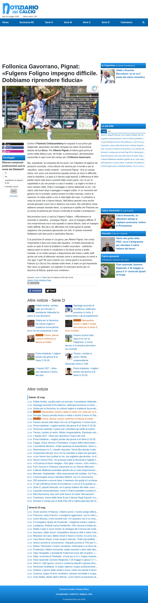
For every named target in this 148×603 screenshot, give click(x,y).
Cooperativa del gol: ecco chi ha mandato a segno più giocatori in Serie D (70, 453)
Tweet (50, 291)
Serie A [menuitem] (49, 22)
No (6, 176)
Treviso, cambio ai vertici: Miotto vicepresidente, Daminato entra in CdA (69, 432)
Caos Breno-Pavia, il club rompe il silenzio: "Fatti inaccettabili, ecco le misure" (72, 539)
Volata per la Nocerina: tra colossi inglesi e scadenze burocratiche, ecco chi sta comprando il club (82, 408)
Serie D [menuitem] (106, 22)
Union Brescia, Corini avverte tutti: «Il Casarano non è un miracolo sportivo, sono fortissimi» (79, 518)
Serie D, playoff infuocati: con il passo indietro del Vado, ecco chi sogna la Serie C (74, 487)
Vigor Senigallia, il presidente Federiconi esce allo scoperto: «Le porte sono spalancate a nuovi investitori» (86, 553)
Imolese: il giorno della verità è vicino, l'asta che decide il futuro (65, 570)
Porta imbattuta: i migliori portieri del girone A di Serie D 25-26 (85, 371)
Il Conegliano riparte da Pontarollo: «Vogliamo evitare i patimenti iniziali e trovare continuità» (79, 522)
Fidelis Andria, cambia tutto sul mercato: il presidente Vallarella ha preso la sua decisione (78, 401)
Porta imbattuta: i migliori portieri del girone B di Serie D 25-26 (48, 357)
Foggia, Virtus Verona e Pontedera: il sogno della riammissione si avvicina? (71, 443)
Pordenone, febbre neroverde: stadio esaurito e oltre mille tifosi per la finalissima (73, 549)
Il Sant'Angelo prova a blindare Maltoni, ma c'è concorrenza (63, 477)
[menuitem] (143, 22)
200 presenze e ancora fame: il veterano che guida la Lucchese (65, 480)
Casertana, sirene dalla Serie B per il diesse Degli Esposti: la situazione (69, 497)
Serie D (38, 277)
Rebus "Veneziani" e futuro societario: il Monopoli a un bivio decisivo (67, 546)
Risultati (13, 196)
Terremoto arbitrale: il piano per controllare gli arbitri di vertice (64, 429)
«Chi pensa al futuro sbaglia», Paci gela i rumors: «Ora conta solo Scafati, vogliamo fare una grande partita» (87, 463)
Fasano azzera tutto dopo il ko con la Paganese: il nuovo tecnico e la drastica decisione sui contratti (80, 342)
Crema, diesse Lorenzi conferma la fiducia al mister (47, 338)
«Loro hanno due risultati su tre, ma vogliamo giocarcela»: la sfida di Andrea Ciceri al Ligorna (80, 456)
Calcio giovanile (110, 256)
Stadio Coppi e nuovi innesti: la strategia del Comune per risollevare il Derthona (73, 529)
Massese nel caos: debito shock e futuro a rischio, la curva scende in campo (71, 536)
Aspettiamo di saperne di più (14, 181)
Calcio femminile (111, 210)
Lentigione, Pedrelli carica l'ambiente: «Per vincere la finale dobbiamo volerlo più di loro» (77, 525)
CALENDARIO (62, 594)
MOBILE (83, 594)
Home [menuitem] (5, 22)
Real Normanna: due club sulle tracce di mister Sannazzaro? (63, 494)
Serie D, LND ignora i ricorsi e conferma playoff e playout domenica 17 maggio (72, 563)
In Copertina (108, 65)
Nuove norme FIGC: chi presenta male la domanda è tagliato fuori (66, 460)
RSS (90, 594)
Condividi (35, 291)
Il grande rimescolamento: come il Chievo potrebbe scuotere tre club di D (70, 491)
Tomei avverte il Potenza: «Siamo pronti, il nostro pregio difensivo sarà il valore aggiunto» (78, 512)
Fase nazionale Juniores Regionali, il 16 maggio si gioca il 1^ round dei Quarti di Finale (77, 560)
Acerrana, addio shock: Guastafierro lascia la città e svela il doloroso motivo (71, 532)
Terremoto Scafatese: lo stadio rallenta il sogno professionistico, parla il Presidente (74, 566)
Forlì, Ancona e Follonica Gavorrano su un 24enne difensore (63, 467)
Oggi (104, 131)
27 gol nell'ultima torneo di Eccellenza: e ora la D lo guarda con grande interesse (73, 484)
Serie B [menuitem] (68, 22)
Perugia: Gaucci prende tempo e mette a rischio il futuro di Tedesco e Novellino (73, 415)
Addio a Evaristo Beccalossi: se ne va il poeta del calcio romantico (130, 73)
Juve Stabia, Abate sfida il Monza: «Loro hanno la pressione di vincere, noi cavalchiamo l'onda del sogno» (86, 577)
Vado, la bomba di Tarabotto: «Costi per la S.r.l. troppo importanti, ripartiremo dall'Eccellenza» (80, 556)
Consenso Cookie (67, 589)
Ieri (109, 131)
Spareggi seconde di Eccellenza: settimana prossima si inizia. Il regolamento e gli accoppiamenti (81, 405)
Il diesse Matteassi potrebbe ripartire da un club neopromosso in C (66, 470)
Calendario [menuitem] (126, 22)
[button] (13, 191)
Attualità (106, 233)
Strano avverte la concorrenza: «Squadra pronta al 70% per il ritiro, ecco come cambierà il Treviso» (83, 542)
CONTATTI (73, 594)
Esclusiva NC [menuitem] (27, 22)
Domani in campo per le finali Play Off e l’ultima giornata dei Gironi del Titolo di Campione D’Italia (82, 501)
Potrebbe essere (11, 187)
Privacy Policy (82, 589)
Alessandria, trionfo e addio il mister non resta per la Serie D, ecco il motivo (75, 412)
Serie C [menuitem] (87, 22)
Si (6, 173)
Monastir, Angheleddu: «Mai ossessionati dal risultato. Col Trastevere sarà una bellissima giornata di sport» (87, 473)
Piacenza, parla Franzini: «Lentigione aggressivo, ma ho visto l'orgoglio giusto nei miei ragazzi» (81, 515)
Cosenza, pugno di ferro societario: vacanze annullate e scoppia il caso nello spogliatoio (77, 573)
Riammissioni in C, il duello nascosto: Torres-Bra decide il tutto (64, 449)
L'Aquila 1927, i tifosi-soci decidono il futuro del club (47, 371)
